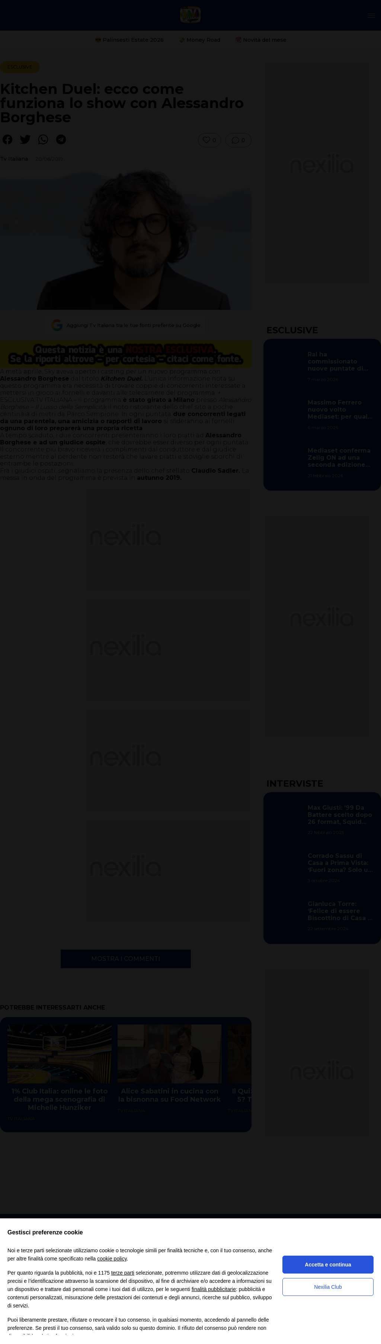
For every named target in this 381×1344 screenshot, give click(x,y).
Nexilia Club (328, 1287)
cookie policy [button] (112, 1259)
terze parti (122, 1273)
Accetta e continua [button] (328, 1265)
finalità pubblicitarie (214, 1289)
